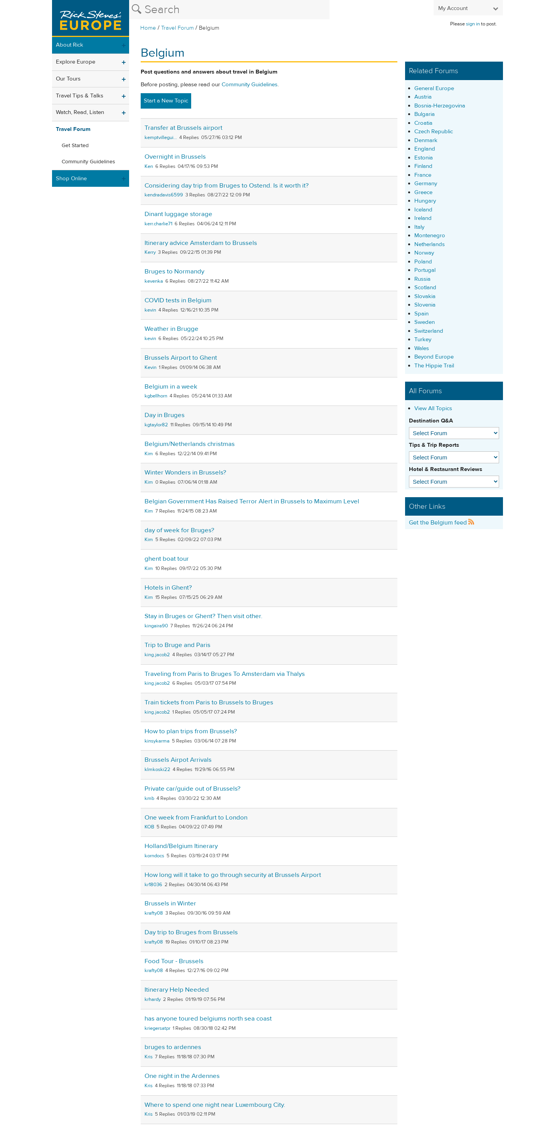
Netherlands (429, 244)
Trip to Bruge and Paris (177, 645)
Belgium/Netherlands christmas (190, 444)
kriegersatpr (157, 1028)
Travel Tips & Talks (79, 95)
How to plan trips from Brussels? (191, 731)
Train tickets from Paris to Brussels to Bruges (209, 702)
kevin (150, 310)
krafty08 (154, 913)
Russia (422, 279)
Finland (423, 166)
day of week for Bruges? (179, 530)
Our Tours (68, 78)
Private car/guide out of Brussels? (192, 788)
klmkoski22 (157, 769)
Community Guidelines (88, 161)
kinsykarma (157, 741)
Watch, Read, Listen (80, 112)
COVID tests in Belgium (178, 300)
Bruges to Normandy (174, 271)
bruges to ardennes (173, 1047)
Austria (423, 97)
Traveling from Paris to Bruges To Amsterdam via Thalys (225, 674)
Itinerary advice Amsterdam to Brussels (201, 243)
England (424, 149)
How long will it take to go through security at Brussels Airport (233, 875)
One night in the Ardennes (182, 1076)
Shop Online (71, 178)
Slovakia (425, 296)
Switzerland (428, 331)
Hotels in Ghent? (168, 587)
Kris (149, 1057)
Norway (424, 252)
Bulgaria (424, 114)
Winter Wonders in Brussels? (185, 472)
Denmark (425, 140)
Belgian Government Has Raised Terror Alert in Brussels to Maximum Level (252, 501)
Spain (421, 313)
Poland (423, 261)
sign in (473, 24)
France (422, 175)
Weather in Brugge (171, 329)
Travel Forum (177, 28)
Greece (423, 192)
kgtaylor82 (156, 425)
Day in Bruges (165, 415)
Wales (421, 348)
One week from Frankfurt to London (196, 817)
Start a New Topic (166, 100)
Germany (425, 183)
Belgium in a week (171, 386)
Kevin (150, 367)
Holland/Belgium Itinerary (181, 846)
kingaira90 (156, 626)
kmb (149, 798)
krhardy (153, 999)
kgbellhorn (156, 396)
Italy (419, 227)
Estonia (423, 157)
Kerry (150, 252)
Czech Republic (433, 131)
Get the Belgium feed (441, 522)
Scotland (425, 287)
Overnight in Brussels (175, 157)
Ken (149, 166)
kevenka (154, 281)
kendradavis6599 (164, 195)
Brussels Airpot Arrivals (178, 760)
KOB (149, 827)
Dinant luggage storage (178, 214)
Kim (149, 454)
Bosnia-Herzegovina (439, 105)
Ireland (423, 218)
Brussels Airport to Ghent (181, 358)
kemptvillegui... (161, 137)
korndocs (154, 856)
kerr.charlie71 (158, 224)
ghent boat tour (167, 559)
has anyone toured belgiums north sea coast (208, 1018)
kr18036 (153, 885)
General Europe (434, 88)
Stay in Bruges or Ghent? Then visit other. (203, 616)
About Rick (69, 45)
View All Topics (433, 408)
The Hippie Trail (434, 365)
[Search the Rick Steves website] (229, 9)
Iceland (423, 209)
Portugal (425, 270)
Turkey (422, 339)
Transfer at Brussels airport (183, 128)
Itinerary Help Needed (177, 990)
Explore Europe (75, 61)
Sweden (424, 322)
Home (148, 28)
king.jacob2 (157, 655)
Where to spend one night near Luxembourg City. (215, 1105)
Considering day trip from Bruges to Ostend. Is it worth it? (227, 185)
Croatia (423, 123)
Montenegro (429, 235)
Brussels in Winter (170, 903)
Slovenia (425, 304)
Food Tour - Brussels (174, 961)
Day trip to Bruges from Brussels (191, 932)
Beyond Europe (434, 356)
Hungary (425, 200)
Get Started (75, 145)
